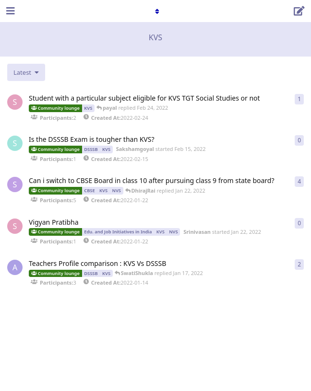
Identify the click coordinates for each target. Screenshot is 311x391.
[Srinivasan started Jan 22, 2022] (15, 226)
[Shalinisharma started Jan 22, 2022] (15, 184)
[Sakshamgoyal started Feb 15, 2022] (15, 143)
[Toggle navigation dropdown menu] (155, 11)
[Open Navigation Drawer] (9, 11)
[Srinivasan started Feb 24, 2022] (15, 102)
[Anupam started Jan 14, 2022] (15, 267)
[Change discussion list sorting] (26, 72)
